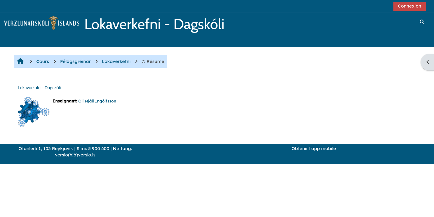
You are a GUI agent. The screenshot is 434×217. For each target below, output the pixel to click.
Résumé (153, 61)
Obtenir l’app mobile (313, 148)
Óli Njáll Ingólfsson (97, 100)
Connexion (409, 6)
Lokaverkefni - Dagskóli (39, 88)
